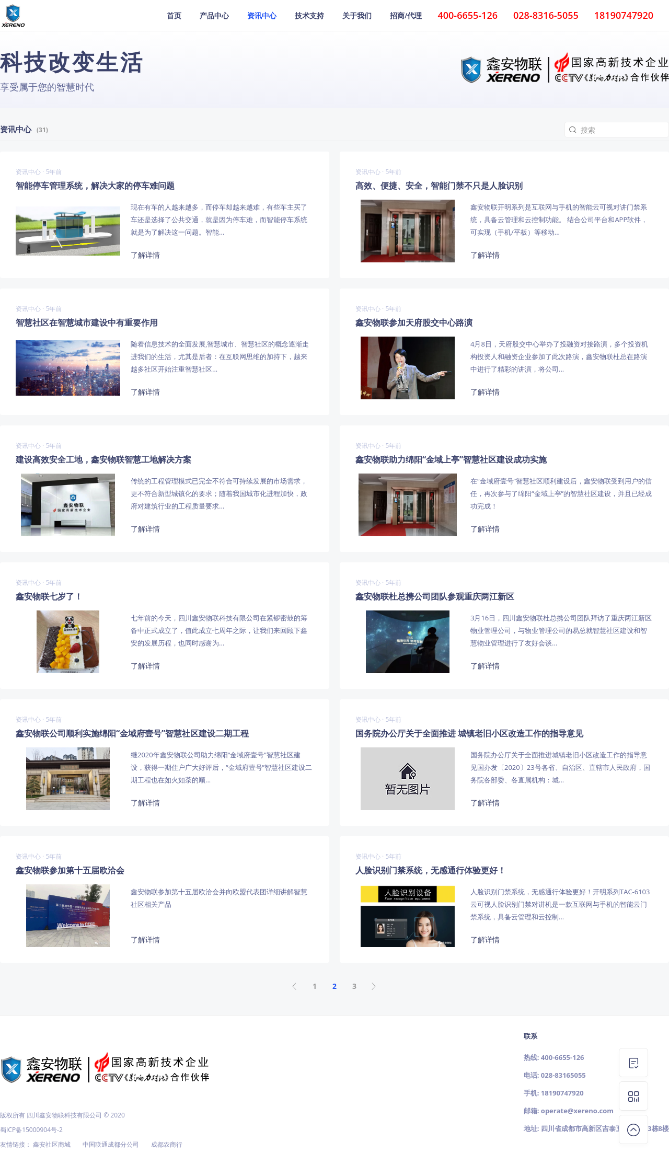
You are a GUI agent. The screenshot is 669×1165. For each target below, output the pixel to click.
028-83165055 (563, 1075)
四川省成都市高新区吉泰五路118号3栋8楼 (605, 1128)
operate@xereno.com (577, 1110)
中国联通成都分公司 (111, 1144)
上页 (295, 986)
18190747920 (562, 1093)
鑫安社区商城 (52, 1144)
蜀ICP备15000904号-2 (31, 1129)
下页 (374, 986)
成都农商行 (166, 1144)
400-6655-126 (562, 1057)
